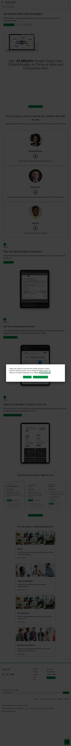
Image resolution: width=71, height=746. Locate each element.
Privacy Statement (45, 372)
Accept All (27, 377)
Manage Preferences (40, 377)
